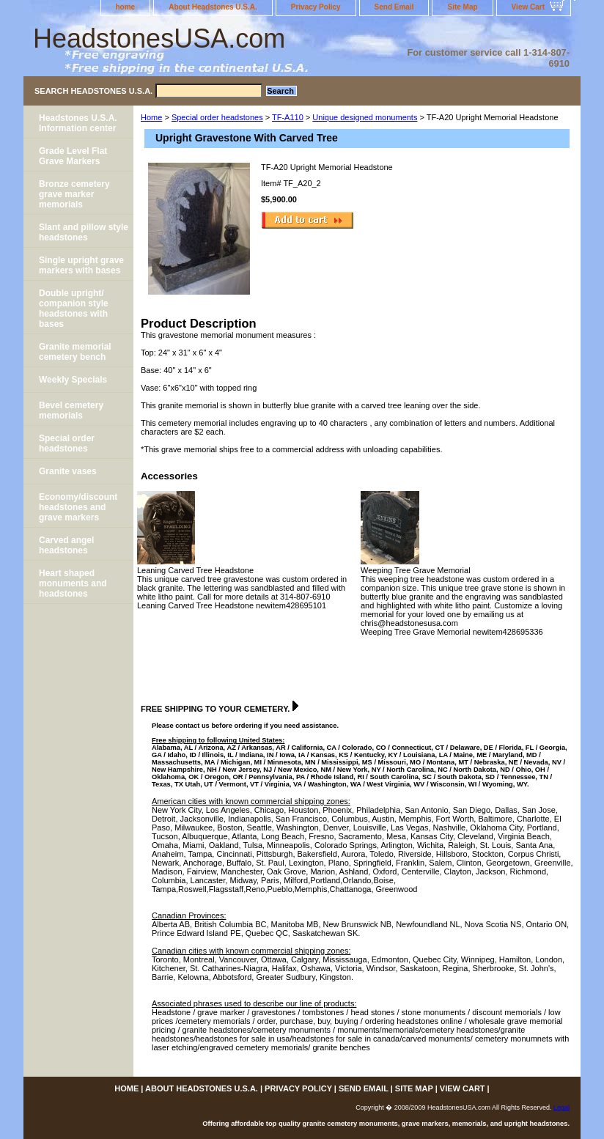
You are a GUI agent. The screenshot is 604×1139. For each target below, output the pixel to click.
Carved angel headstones (66, 545)
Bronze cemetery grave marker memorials (74, 194)
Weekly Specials (73, 380)
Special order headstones (217, 117)
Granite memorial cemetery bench (75, 352)
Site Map (462, 7)
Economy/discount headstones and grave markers (78, 507)
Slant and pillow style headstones (83, 232)
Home (151, 117)
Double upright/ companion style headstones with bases (73, 308)
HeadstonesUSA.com (159, 38)
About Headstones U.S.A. (213, 7)
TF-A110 (287, 117)
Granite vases (68, 471)
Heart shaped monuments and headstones (73, 583)
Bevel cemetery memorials (71, 410)
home (126, 7)
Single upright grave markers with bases (81, 265)
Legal (561, 1107)
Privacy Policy (316, 7)
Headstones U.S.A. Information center (78, 123)
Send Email (394, 7)
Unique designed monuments (364, 117)
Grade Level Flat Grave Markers (73, 156)
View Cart (528, 7)
